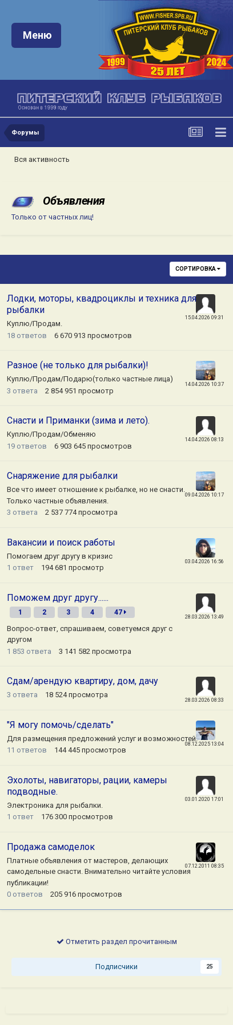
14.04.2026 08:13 (204, 439)
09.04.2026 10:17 (204, 495)
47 (120, 612)
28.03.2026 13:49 (204, 617)
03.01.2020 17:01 (204, 799)
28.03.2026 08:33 (204, 700)
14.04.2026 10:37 (204, 384)
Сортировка (197, 269)
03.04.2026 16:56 (204, 561)
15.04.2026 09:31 (204, 317)
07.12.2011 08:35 (204, 866)
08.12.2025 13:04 (204, 744)
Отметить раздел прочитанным (117, 941)
